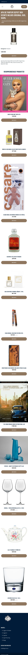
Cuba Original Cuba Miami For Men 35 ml (14, 333)
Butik (24, 6)
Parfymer (8, 48)
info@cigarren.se (4, 1)
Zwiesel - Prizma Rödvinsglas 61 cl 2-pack (14, 508)
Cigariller (5, 635)
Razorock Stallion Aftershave (14, 256)
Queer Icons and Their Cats (14, 114)
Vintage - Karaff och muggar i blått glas (14, 466)
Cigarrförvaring (6, 637)
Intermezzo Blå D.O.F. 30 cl (14, 598)
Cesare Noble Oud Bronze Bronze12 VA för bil (14, 214)
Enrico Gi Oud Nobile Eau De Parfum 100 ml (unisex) (14, 149)
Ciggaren (5, 633)
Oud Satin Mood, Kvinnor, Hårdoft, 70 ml (14, 291)
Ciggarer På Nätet (7, 630)
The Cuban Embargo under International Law (14, 424)
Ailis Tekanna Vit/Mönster (14, 550)
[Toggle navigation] (2, 6)
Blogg (4, 640)
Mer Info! (14, 55)
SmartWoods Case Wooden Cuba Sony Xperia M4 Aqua (14, 368)
